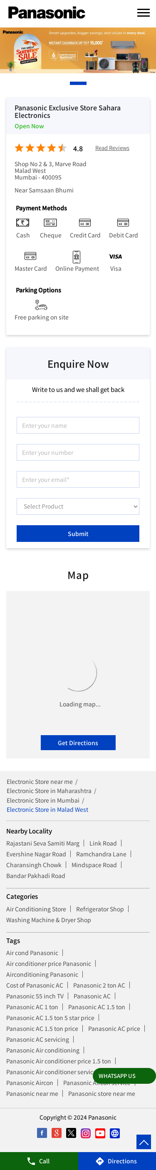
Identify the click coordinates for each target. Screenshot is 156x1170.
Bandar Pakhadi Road (35, 875)
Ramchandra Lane (101, 854)
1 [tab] (72, 83)
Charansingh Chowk (34, 865)
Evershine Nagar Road (36, 854)
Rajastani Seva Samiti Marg (42, 843)
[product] (78, 506)
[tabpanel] (78, 50)
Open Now (29, 126)
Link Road (103, 843)
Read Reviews (112, 148)
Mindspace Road (94, 865)
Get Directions (78, 742)
